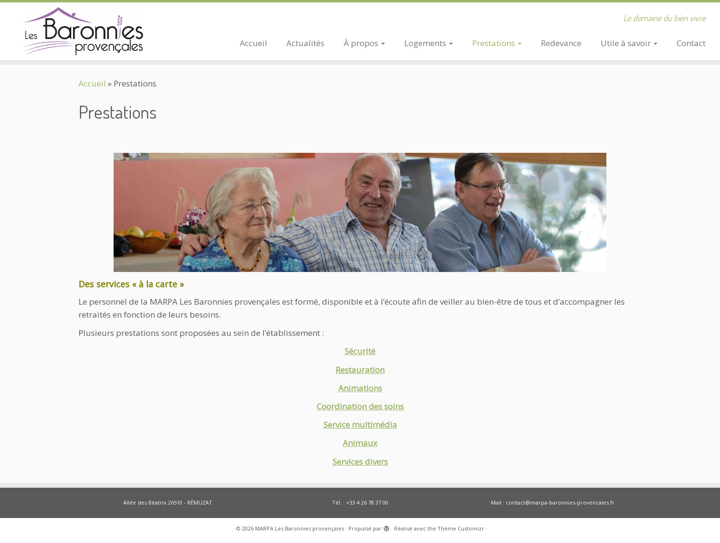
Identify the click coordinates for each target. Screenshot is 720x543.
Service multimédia (360, 424)
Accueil (253, 43)
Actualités (305, 43)
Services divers (360, 461)
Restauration (360, 369)
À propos (364, 43)
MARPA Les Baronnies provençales (299, 528)
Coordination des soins (360, 406)
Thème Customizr (460, 528)
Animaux (360, 442)
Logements (428, 43)
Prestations (497, 43)
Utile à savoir (629, 43)
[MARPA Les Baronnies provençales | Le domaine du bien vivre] (83, 31)
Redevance (561, 43)
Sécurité (360, 351)
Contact (691, 43)
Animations (360, 388)
